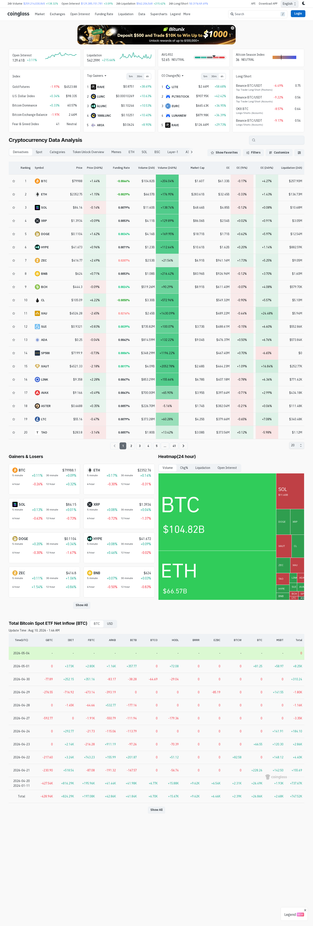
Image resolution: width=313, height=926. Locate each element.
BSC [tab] (157, 152)
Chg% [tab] (184, 468)
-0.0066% (123, 181)
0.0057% (124, 406)
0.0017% (124, 366)
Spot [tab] (39, 152)
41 (174, 446)
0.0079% (124, 207)
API (253, 3)
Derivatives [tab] (20, 152)
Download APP (268, 3)
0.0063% (124, 393)
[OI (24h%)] (267, 168)
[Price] (69, 168)
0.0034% (124, 234)
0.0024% (124, 287)
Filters (253, 152)
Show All (82, 605)
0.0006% (124, 353)
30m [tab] (139, 76)
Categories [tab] (57, 152)
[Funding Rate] (118, 168)
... (165, 446)
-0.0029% (123, 194)
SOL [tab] (144, 152)
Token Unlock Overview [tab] (88, 152)
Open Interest (80, 14)
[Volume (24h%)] (167, 168)
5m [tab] (131, 76)
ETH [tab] (131, 152)
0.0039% (124, 327)
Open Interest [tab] (227, 468)
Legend (175, 14)
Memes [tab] (116, 152)
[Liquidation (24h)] (291, 168)
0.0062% (124, 340)
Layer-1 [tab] (173, 152)
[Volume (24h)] (142, 168)
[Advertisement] (156, 908)
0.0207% (124, 260)
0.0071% (124, 247)
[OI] (217, 168)
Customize (279, 152)
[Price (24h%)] (94, 168)
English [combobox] (288, 4)
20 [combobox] (293, 445)
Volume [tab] (168, 468)
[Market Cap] (192, 168)
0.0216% (124, 313)
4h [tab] (147, 76)
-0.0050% (123, 300)
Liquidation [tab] (202, 468)
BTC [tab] (97, 624)
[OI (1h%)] (242, 168)
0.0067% (124, 379)
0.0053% (124, 221)
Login (298, 13)
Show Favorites (224, 152)
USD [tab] (110, 624)
